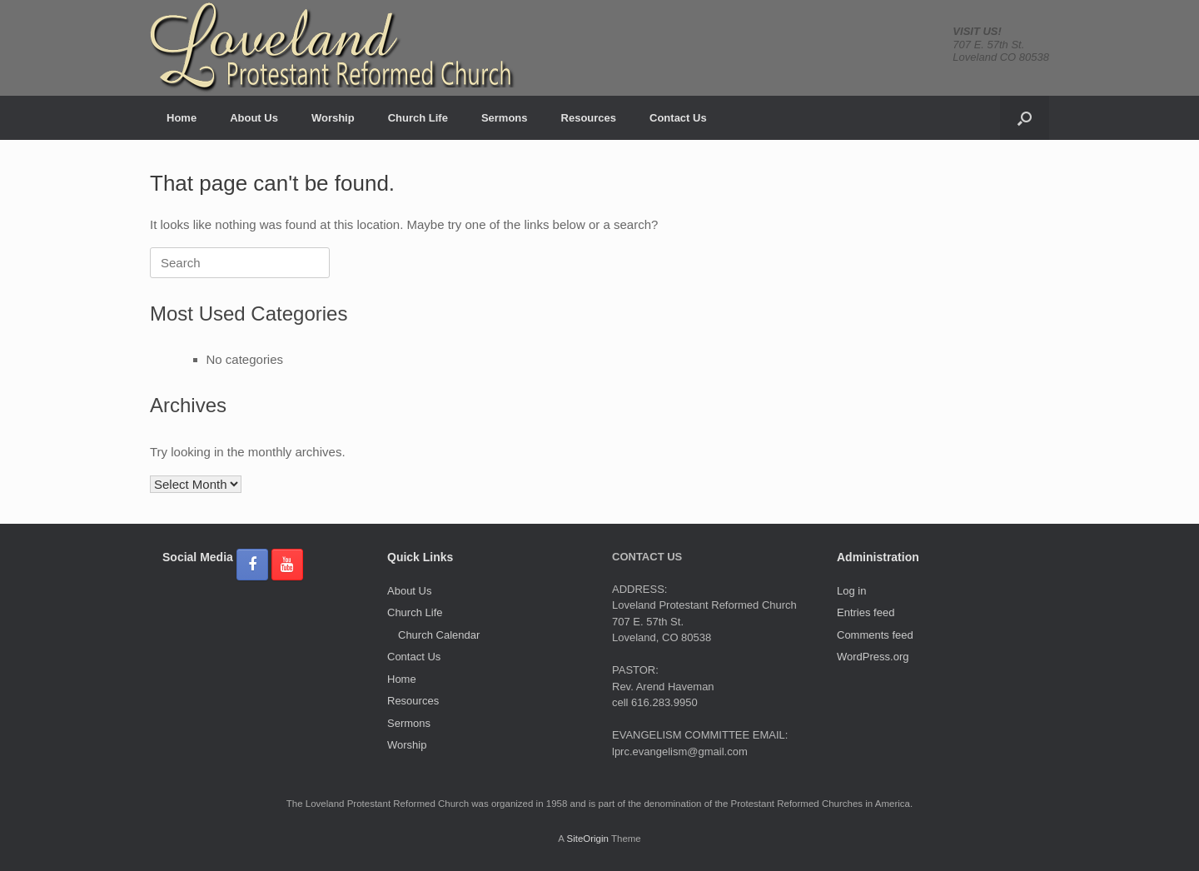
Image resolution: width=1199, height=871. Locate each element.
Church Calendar (439, 635)
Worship (333, 118)
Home (182, 118)
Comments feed (875, 635)
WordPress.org (872, 656)
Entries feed (865, 612)
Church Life (418, 118)
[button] (1024, 118)
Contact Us (678, 118)
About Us (254, 118)
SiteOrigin (587, 839)
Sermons (504, 118)
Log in (851, 591)
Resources (588, 118)
